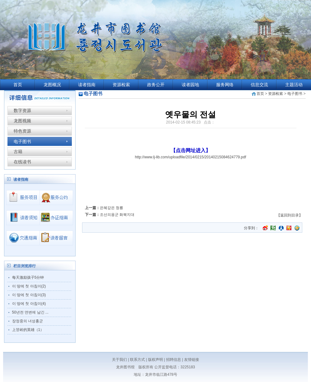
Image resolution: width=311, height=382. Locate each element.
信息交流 (259, 84)
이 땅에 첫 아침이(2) (29, 286)
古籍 (18, 151)
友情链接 (191, 359)
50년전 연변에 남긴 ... (30, 312)
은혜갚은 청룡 (111, 208)
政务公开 (156, 84)
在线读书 (22, 161)
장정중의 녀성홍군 (27, 321)
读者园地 (190, 84)
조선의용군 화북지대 (117, 214)
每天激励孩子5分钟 (28, 277)
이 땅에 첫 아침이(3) (29, 295)
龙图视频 (22, 120)
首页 (17, 84)
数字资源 (22, 110)
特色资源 (22, 130)
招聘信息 (173, 359)
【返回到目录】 (289, 215)
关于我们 (119, 359)
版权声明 (155, 359)
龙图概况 (52, 84)
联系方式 (137, 359)
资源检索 (121, 84)
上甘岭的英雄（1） (28, 330)
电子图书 (22, 141)
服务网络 (225, 84)
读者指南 (86, 84)
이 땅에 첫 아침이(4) (29, 303)
